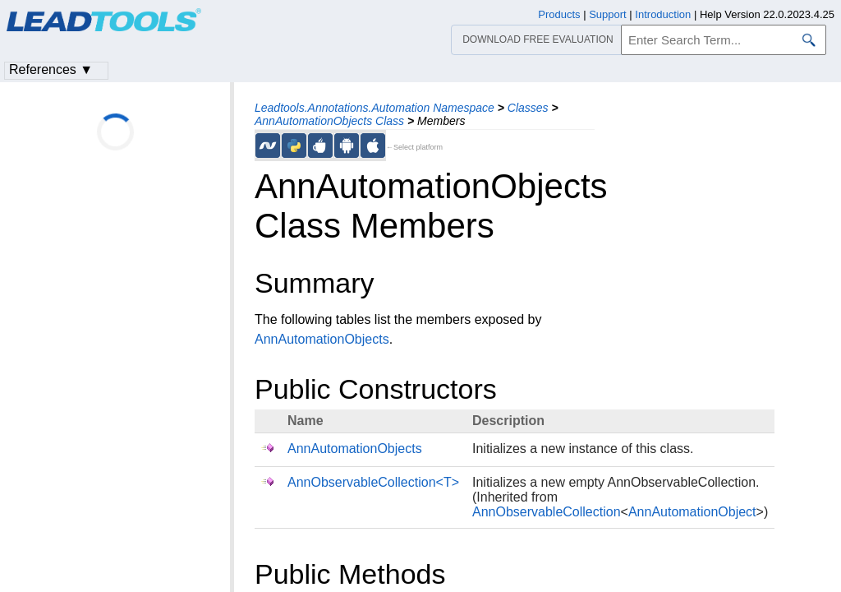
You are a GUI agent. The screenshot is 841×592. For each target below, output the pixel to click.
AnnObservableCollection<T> (373, 482)
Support (608, 14)
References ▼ (51, 69)
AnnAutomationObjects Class (329, 120)
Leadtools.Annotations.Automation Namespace (374, 107)
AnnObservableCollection (546, 512)
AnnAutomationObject (692, 512)
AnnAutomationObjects (322, 339)
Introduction (663, 14)
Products (559, 14)
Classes (528, 107)
